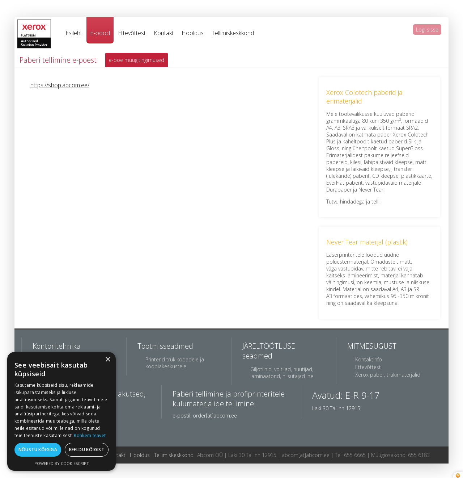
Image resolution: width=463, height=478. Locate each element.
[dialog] (61, 411)
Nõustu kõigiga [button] (38, 449)
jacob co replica (60, 3)
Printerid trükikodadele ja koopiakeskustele (174, 363)
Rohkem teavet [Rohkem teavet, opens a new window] (90, 435)
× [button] (107, 359)
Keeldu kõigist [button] (87, 449)
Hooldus (193, 33)
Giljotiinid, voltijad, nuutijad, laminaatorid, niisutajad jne (281, 373)
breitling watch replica (106, 3)
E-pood (100, 33)
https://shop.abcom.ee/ (59, 85)
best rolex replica (20, 3)
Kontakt (164, 33)
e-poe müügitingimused (136, 59)
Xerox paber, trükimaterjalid (387, 374)
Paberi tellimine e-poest (58, 60)
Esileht (73, 33)
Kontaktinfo (368, 359)
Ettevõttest (132, 33)
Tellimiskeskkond (233, 33)
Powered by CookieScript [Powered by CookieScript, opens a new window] (61, 463)
